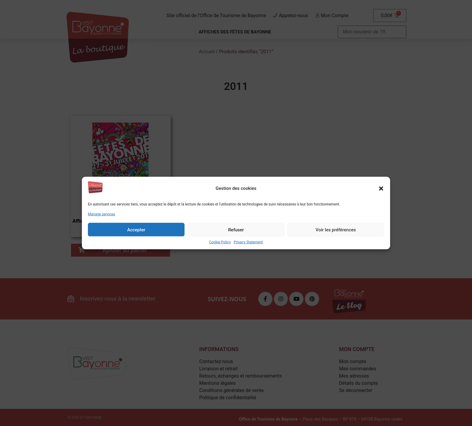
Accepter (136, 229)
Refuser (236, 229)
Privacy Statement (248, 242)
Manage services (101, 214)
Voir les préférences (335, 229)
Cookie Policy (220, 242)
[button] (381, 188)
